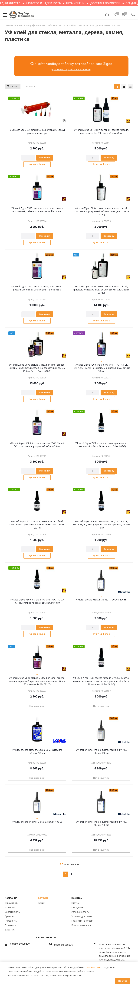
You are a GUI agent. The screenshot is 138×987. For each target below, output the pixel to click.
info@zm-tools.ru (63, 944)
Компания (11, 897)
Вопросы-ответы (81, 925)
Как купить (77, 907)
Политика (10, 925)
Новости (10, 907)
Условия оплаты (80, 911)
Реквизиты (11, 920)
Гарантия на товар (82, 920)
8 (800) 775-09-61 (20, 944)
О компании (11, 902)
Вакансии (10, 929)
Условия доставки (81, 916)
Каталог (43, 897)
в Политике (94, 967)
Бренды (9, 916)
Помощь (76, 897)
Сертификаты (12, 911)
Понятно (122, 980)
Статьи (75, 902)
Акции (41, 902)
